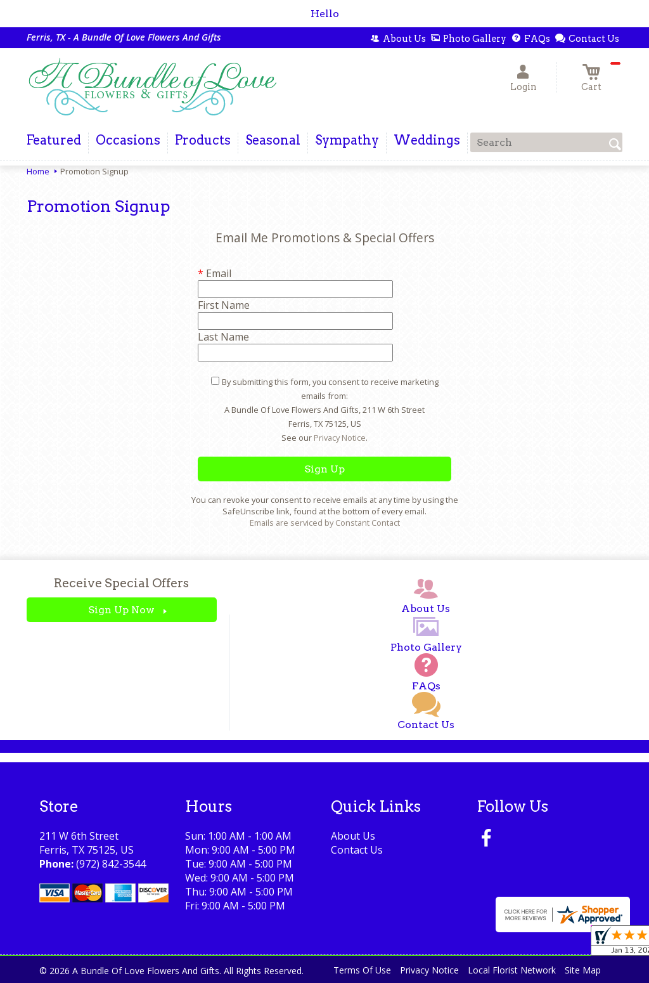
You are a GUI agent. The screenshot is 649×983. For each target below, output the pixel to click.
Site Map (583, 970)
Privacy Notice (340, 437)
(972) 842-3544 (111, 864)
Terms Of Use (362, 970)
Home (38, 171)
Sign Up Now (121, 610)
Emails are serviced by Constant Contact (325, 522)
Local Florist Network (512, 970)
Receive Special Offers (121, 583)
